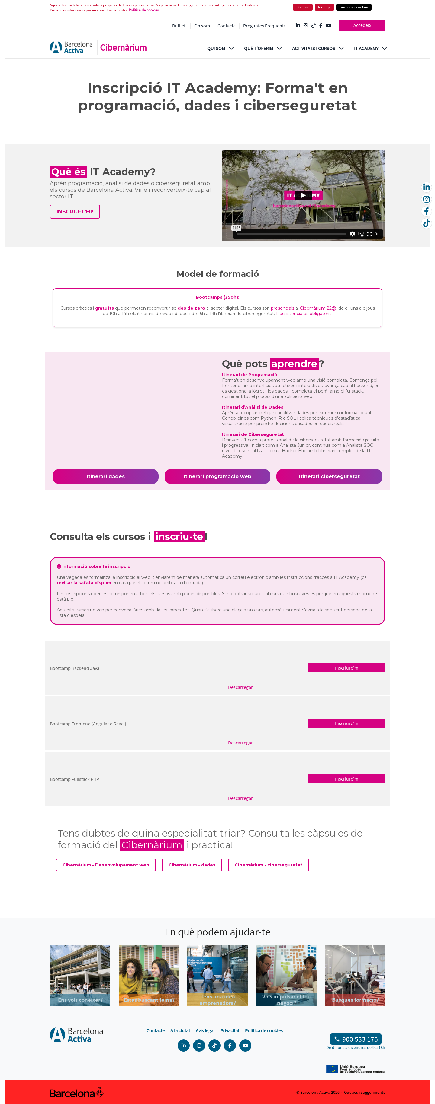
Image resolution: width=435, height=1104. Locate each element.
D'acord (302, 7)
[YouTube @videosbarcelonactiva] (328, 25)
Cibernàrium (123, 47)
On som (202, 26)
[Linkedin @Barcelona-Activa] (298, 25)
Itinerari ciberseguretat (329, 476)
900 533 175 (360, 1039)
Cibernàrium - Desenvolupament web (106, 865)
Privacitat (229, 1030)
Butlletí (179, 26)
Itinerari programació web (217, 476)
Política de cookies (144, 10)
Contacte (227, 26)
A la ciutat (180, 1030)
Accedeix (362, 25)
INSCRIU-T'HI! (74, 211)
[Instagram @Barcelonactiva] (306, 25)
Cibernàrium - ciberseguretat (268, 865)
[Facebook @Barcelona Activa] (320, 25)
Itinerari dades (106, 476)
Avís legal (205, 1030)
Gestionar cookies (354, 7)
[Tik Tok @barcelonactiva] (313, 25)
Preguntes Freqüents (264, 26)
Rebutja (324, 7)
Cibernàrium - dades (192, 865)
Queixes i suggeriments (364, 1092)
